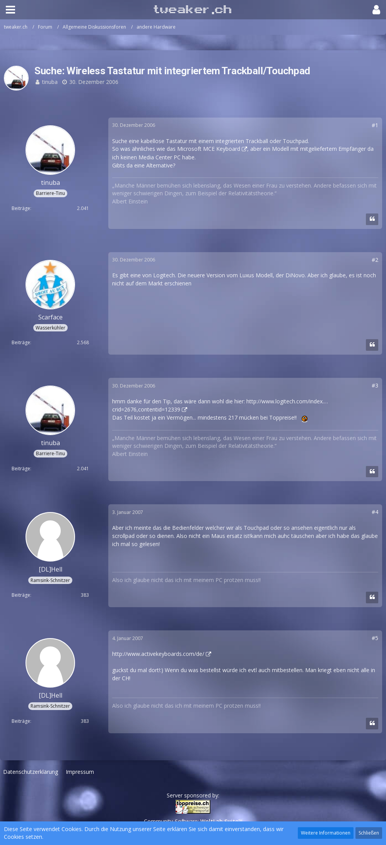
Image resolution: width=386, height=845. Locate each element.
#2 (375, 259)
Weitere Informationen (325, 833)
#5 (375, 638)
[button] (10, 9)
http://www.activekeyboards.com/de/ (158, 653)
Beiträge (21, 208)
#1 (375, 125)
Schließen (369, 833)
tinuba (50, 81)
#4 (375, 512)
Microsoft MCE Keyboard (208, 148)
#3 (375, 385)
